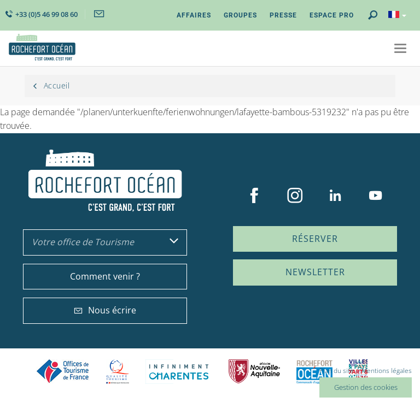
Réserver (315, 239)
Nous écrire (105, 310)
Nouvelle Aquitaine (254, 371)
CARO (314, 371)
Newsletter (315, 272)
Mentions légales (386, 370)
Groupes (240, 15)
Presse (283, 15)
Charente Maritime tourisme (178, 371)
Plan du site (336, 370)
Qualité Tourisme (117, 371)
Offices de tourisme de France (63, 371)
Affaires (194, 15)
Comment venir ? (105, 276)
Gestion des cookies (366, 387)
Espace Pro (332, 15)
